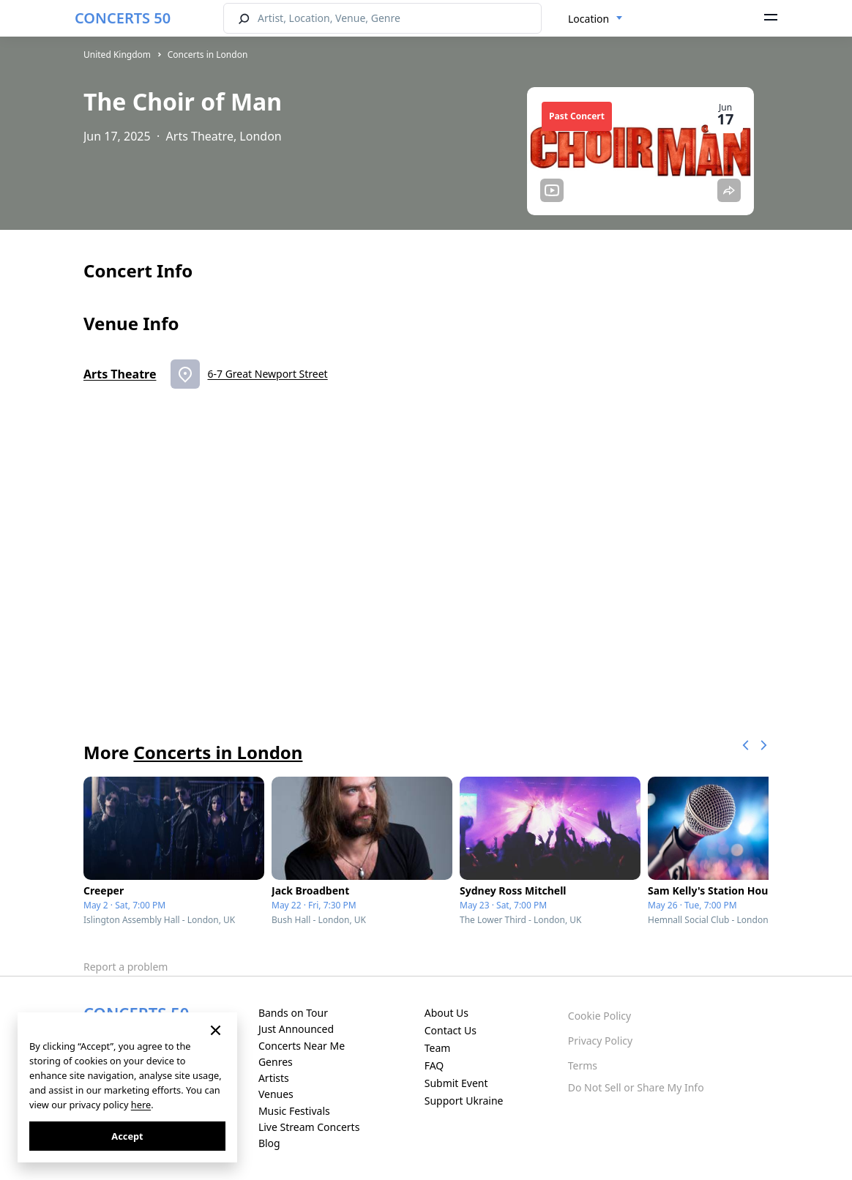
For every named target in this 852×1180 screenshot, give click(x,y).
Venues (276, 1094)
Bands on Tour (293, 1013)
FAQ (434, 1065)
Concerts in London (208, 54)
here (141, 1104)
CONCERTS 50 (123, 18)
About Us (446, 1013)
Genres (275, 1062)
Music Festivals (294, 1111)
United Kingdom (117, 54)
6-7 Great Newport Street (267, 374)
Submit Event (456, 1083)
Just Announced (296, 1029)
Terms (582, 1065)
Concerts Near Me (301, 1046)
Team (438, 1048)
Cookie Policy (599, 1016)
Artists (273, 1078)
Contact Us (451, 1030)
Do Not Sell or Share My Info (636, 1087)
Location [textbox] (588, 19)
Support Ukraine (464, 1101)
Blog (269, 1143)
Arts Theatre (119, 374)
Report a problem (125, 967)
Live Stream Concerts (308, 1127)
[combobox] (595, 19)
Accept (127, 1136)
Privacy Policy (600, 1041)
